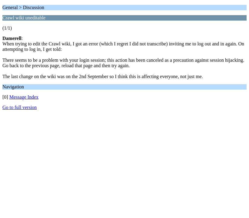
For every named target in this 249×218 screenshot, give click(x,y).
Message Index (23, 97)
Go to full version (19, 107)
